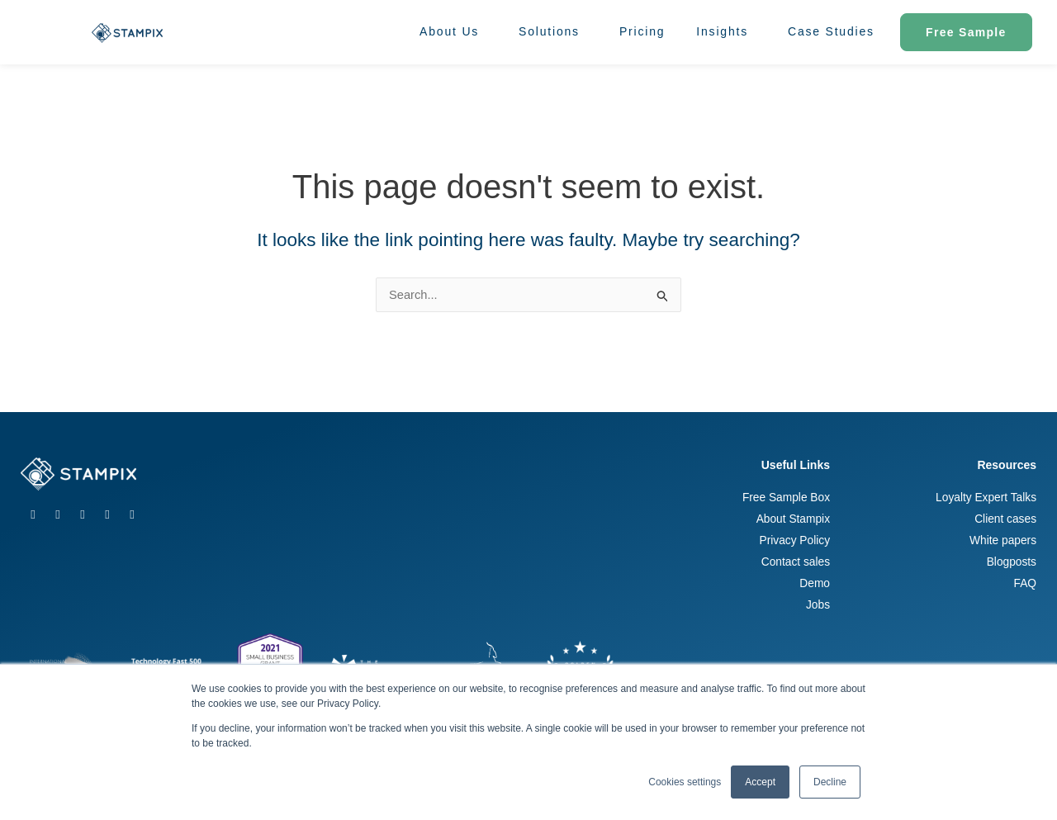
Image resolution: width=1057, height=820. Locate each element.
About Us (453, 32)
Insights (726, 32)
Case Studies (831, 31)
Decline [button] (829, 782)
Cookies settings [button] (684, 782)
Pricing (642, 31)
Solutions (553, 32)
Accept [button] (760, 782)
